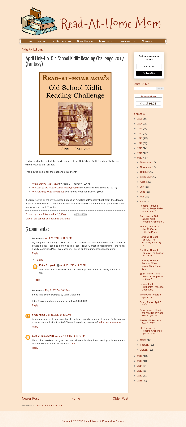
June (143, 192)
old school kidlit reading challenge (52, 218)
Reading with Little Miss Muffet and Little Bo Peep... (149, 229)
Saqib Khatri (38, 314)
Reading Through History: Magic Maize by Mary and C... (151, 209)
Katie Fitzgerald (47, 265)
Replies (40, 260)
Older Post (120, 398)
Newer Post (30, 398)
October (144, 172)
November (146, 167)
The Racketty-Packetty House (47, 191)
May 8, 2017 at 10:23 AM (57, 290)
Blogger (119, 421)
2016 (140, 356)
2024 (140, 123)
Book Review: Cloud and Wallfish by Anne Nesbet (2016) (151, 313)
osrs (73, 343)
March (143, 340)
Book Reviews (85, 41)
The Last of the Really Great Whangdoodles (55, 187)
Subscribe (149, 73)
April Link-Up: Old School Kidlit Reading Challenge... (152, 219)
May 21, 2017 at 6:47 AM (58, 314)
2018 (140, 153)
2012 (140, 375)
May (142, 196)
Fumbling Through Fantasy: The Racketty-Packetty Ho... (150, 241)
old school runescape (109, 322)
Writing (147, 41)
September (146, 177)
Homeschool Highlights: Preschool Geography (152, 287)
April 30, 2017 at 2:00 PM (73, 265)
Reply (35, 253)
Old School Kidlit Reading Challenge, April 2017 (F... (151, 331)
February (145, 345)
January (144, 349)
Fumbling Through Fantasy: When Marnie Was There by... (150, 264)
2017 (140, 158)
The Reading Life (61, 41)
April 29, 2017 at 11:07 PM (58, 238)
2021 (140, 138)
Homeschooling (126, 41)
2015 (140, 361)
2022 (140, 133)
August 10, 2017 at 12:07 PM (70, 336)
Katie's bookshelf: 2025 (148, 96)
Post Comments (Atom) (49, 405)
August (144, 182)
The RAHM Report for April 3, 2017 (151, 322)
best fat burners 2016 (43, 336)
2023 (140, 128)
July (142, 187)
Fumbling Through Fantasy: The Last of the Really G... (151, 253)
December (146, 162)
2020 (140, 143)
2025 (140, 118)
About (41, 41)
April (142, 201)
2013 (140, 371)
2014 (140, 366)
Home (28, 41)
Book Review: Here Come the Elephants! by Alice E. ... (152, 276)
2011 (140, 380)
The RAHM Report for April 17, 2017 (151, 296)
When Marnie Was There (44, 183)
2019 (140, 148)
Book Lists (105, 41)
